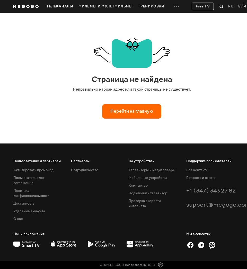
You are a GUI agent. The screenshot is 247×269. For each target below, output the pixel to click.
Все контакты (197, 170)
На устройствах (141, 161)
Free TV (203, 6)
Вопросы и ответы (201, 178)
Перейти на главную (131, 111)
